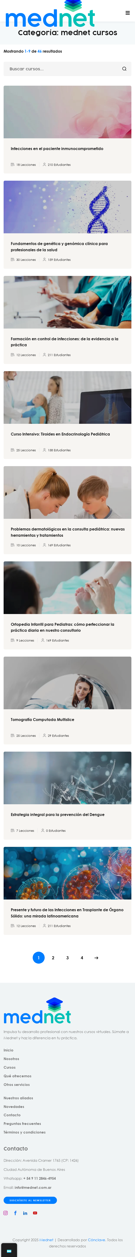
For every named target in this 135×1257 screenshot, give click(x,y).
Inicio (8, 1050)
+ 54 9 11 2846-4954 (39, 1178)
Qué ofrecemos (17, 1076)
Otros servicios (17, 1084)
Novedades (14, 1106)
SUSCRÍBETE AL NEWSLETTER (30, 1200)
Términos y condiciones (25, 1132)
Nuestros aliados (18, 1098)
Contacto (12, 1115)
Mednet (46, 1240)
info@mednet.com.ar (33, 1187)
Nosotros (11, 1058)
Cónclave (96, 1240)
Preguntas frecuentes (22, 1123)
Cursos (10, 1067)
